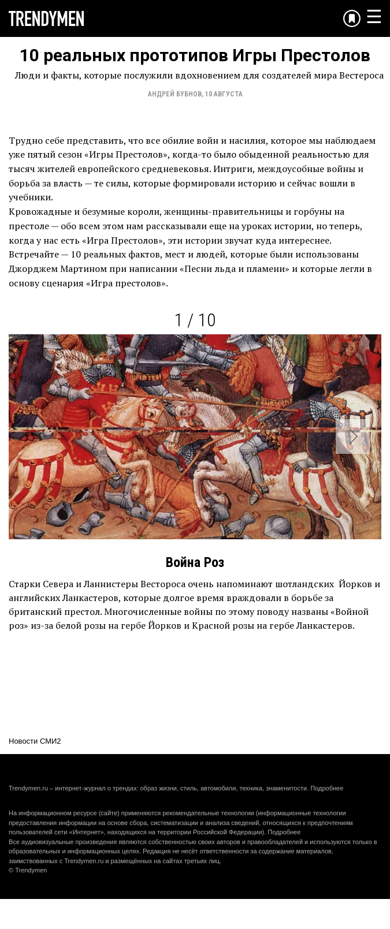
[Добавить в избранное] (352, 18)
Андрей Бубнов (175, 94)
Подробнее (326, 788)
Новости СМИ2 (35, 741)
